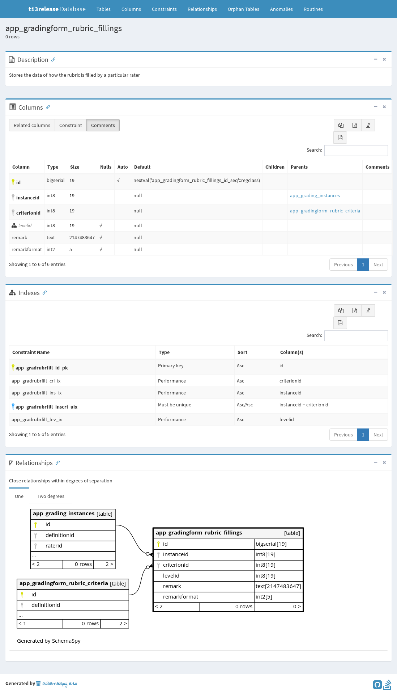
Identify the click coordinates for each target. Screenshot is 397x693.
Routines (313, 9)
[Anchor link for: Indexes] (43, 292)
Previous (343, 264)
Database (57, 9)
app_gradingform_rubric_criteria (325, 210)
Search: (347, 150)
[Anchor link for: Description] (51, 59)
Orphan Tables (243, 9)
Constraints (164, 9)
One (19, 496)
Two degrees (50, 496)
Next (378, 264)
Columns (131, 9)
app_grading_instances (315, 195)
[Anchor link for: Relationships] (56, 462)
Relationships (202, 9)
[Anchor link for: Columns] (46, 106)
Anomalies (281, 9)
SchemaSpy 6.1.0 (56, 684)
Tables (106, 8)
